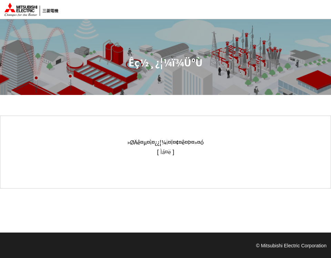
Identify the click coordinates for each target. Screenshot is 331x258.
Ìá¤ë (165, 152)
